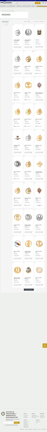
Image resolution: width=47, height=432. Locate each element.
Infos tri (40, 429)
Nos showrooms (42, 415)
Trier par (25, 21)
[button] (13, 24)
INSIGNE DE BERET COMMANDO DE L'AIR (39, 172)
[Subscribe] (17, 423)
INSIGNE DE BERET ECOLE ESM (17, 146)
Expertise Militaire (34, 415)
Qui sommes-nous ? (11, 6)
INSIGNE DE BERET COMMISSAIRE (28, 40)
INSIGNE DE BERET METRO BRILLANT (28, 225)
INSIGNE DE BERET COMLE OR (28, 198)
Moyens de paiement (26, 426)
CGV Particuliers (26, 427)
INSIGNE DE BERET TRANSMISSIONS (28, 252)
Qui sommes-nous (26, 415)
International (25, 422)
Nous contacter (25, 417)
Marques (33, 6)
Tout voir (37, 21)
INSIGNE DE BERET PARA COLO (28, 278)
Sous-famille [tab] (5, 21)
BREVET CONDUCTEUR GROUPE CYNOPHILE (39, 93)
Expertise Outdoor (34, 417)
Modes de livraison (26, 421)
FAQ (36, 422)
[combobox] (25, 3)
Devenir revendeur (42, 416)
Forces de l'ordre (26, 6)
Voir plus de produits (29, 289)
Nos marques (25, 416)
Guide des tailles (38, 421)
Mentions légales (22, 429)
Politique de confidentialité (28, 429)
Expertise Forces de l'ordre (35, 416)
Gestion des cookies (35, 429)
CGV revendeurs (42, 417)
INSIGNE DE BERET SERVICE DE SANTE (17, 278)
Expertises (19, 6)
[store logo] (8, 2)
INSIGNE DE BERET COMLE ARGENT (17, 40)
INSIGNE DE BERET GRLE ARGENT (17, 67)
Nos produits (3, 6)
